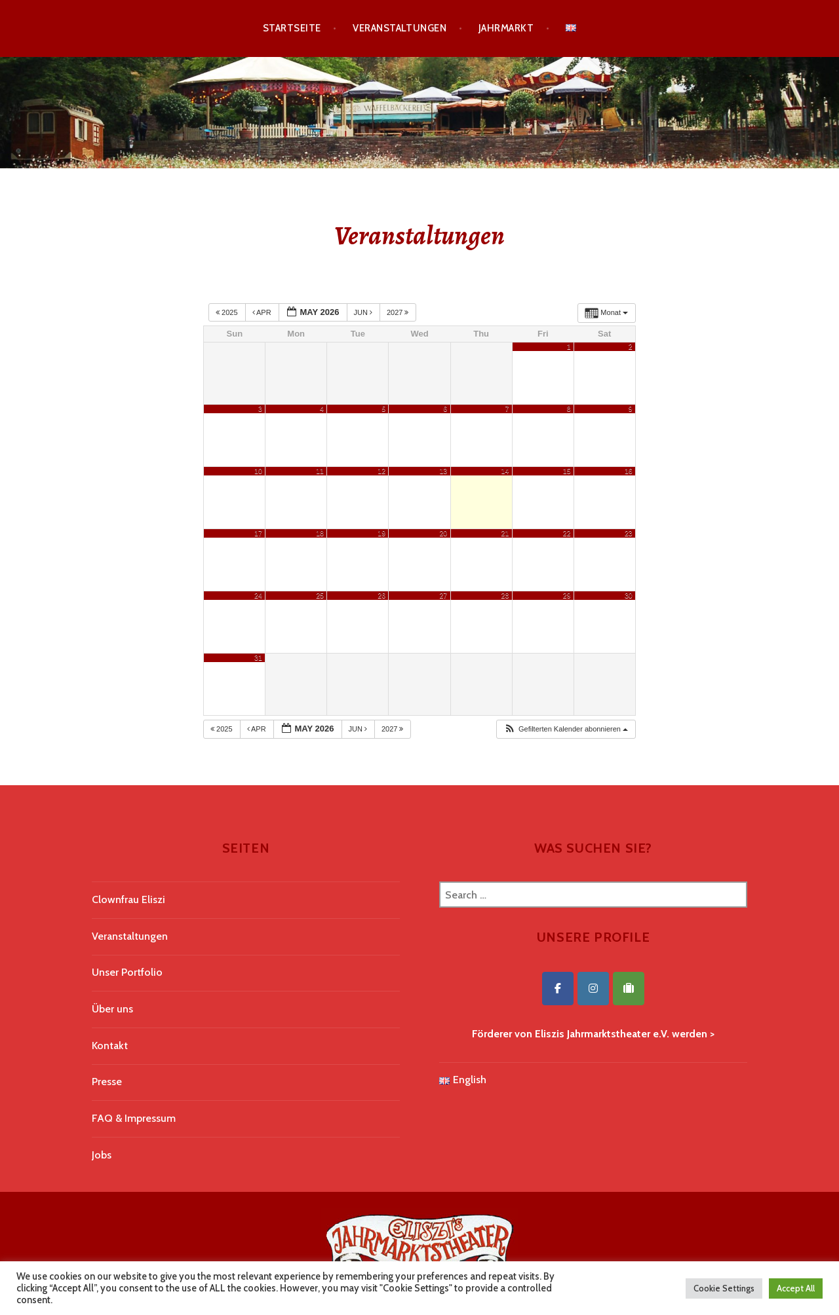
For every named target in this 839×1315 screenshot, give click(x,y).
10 (258, 471)
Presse (107, 1081)
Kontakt (110, 1045)
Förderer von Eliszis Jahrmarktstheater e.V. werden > (593, 1034)
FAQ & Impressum (134, 1118)
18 (320, 533)
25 (320, 595)
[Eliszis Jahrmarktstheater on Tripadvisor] (628, 988)
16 (629, 471)
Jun (364, 312)
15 (567, 471)
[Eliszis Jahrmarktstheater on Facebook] (558, 988)
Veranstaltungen (399, 28)
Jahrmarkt (506, 28)
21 (505, 533)
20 (443, 533)
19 (381, 533)
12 (381, 471)
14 (505, 471)
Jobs (101, 1155)
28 (505, 595)
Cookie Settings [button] (723, 1288)
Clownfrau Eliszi (128, 899)
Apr (262, 312)
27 (443, 595)
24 (258, 595)
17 (258, 533)
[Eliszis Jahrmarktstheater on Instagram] (593, 988)
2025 (228, 312)
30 (629, 595)
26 (381, 595)
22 (567, 533)
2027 (399, 312)
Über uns (112, 1009)
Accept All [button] (796, 1288)
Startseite (292, 28)
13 (443, 471)
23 (629, 533)
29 (567, 595)
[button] (565, 729)
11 (320, 471)
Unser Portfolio (127, 972)
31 (258, 657)
